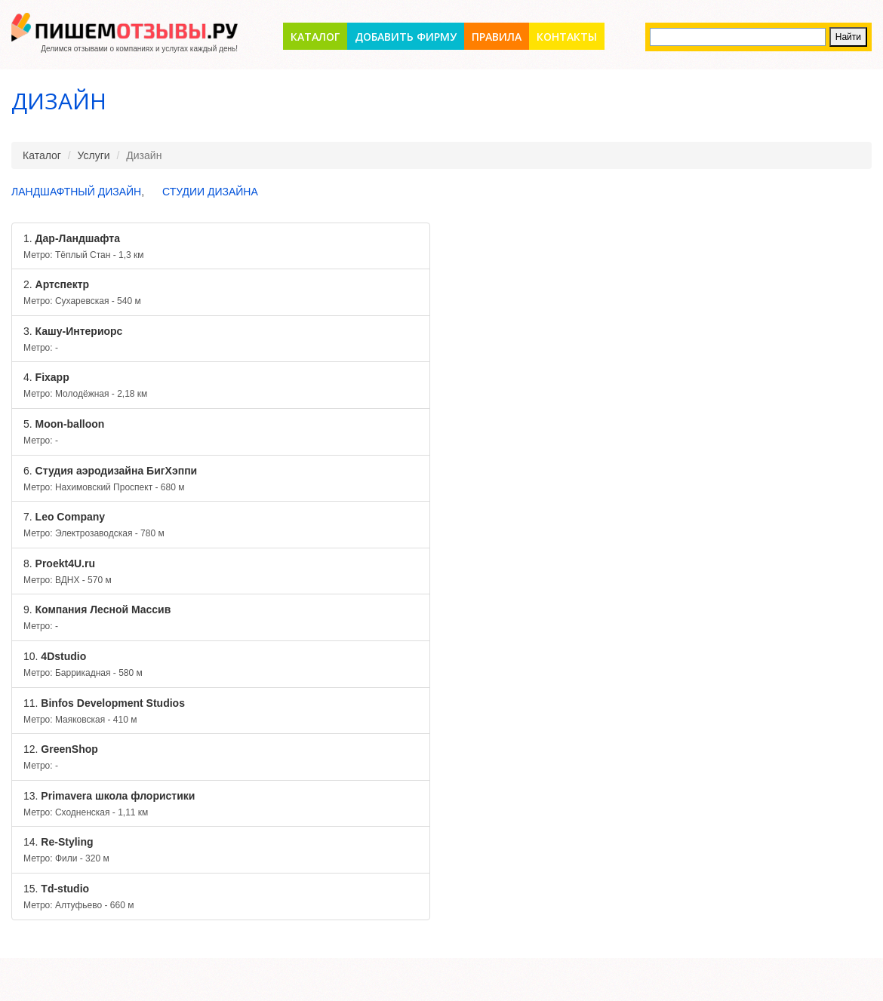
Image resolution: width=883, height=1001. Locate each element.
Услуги (94, 155)
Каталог (315, 36)
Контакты (567, 36)
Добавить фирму (406, 36)
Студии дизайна (210, 192)
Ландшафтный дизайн (76, 192)
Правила (496, 36)
